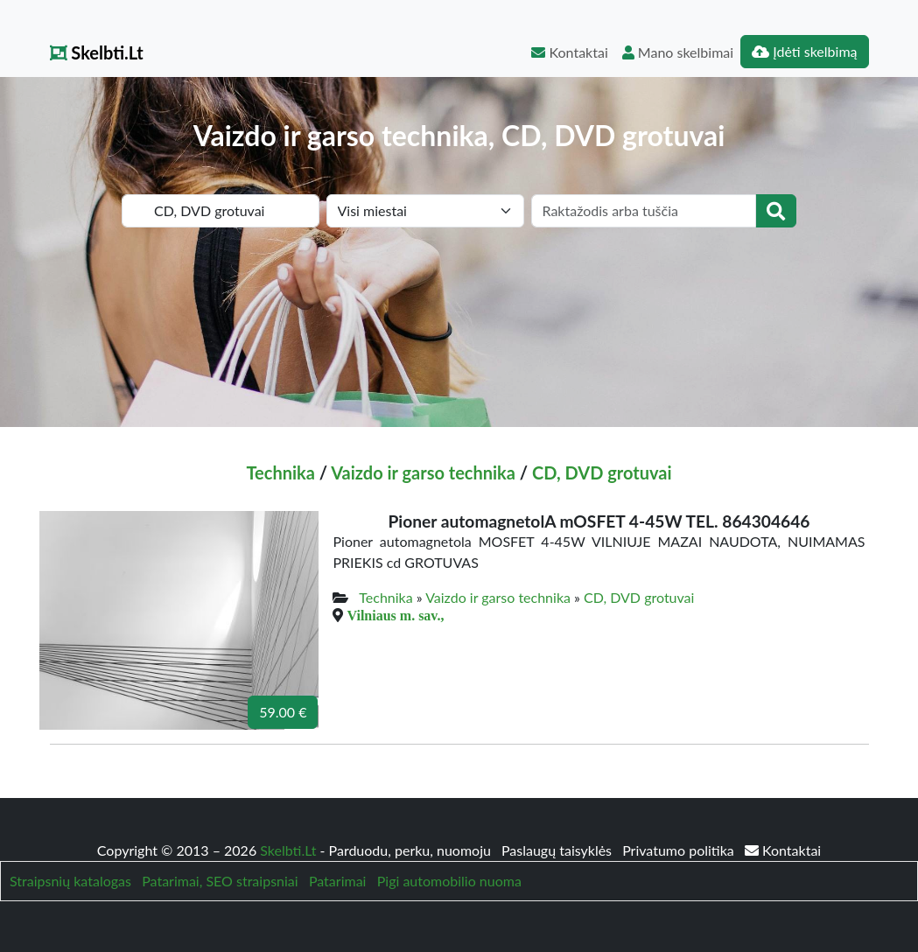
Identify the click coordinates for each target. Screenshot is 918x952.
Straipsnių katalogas (70, 880)
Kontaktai (569, 52)
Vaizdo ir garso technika (423, 472)
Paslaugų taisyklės (558, 850)
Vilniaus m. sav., (395, 615)
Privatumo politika (680, 850)
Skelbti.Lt (97, 52)
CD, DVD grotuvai (602, 472)
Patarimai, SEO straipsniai (220, 880)
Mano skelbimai (677, 52)
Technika (280, 472)
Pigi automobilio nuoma (449, 880)
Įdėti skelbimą (804, 51)
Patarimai (338, 880)
